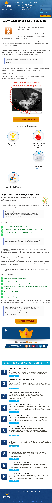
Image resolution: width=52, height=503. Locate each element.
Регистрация (27, 4)
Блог (22, 2)
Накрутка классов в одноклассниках (21, 379)
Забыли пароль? (44, 12)
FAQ (25, 2)
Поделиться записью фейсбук (19, 368)
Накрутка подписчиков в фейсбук (20, 462)
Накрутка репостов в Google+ (19, 415)
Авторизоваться (45, 15)
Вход (35, 2)
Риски (28, 491)
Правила (23, 491)
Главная (17, 2)
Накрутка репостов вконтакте (19, 426)
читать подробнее (14, 376)
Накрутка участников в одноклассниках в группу (25, 404)
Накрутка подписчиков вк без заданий (22, 450)
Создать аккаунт (26, 119)
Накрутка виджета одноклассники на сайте (24, 392)
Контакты (16, 491)
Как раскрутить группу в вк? (18, 439)
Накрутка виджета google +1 (19, 473)
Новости (30, 2)
